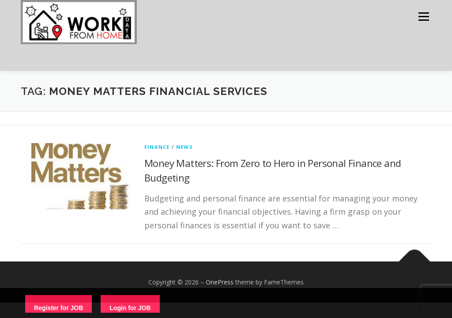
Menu (423, 16)
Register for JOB (58, 307)
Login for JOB (130, 307)
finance (157, 147)
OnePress (220, 282)
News (184, 147)
